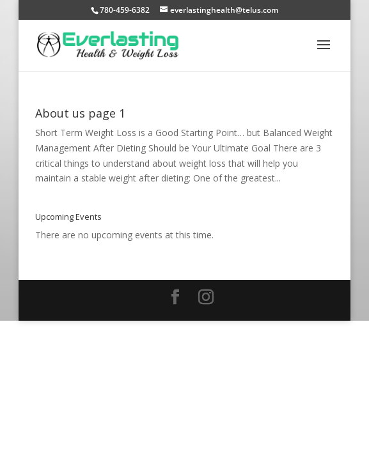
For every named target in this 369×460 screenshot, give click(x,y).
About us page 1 (80, 113)
